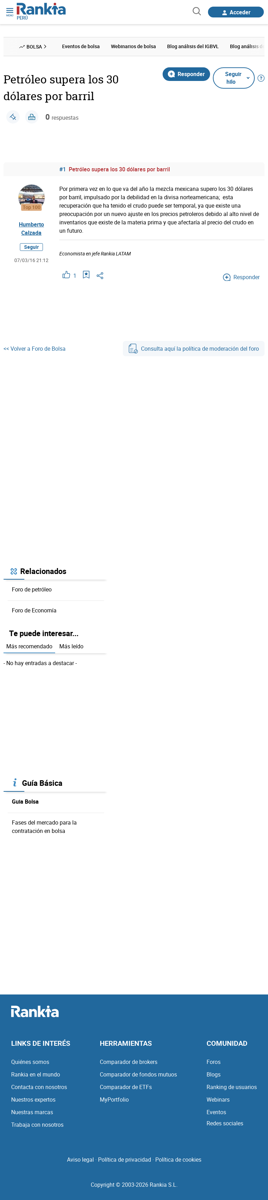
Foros (214, 1062)
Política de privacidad (124, 1159)
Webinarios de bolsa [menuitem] (133, 46)
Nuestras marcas (32, 1112)
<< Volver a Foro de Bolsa (34, 348)
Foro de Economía (34, 610)
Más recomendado (29, 646)
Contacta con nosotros (39, 1087)
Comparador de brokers (128, 1062)
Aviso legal (80, 1159)
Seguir (31, 247)
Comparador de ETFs (126, 1087)
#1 (62, 169)
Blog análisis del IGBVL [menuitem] (193, 46)
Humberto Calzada (31, 229)
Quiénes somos (30, 1062)
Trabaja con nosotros (37, 1124)
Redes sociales (225, 1123)
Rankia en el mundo (35, 1074)
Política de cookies (178, 1159)
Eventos (216, 1112)
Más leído (71, 646)
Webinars (218, 1099)
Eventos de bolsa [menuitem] (81, 46)
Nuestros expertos (33, 1099)
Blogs (214, 1074)
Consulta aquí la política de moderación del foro (193, 348)
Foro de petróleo (32, 589)
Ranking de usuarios (232, 1087)
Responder (186, 74)
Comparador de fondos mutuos (138, 1074)
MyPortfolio (114, 1099)
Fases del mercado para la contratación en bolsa (44, 827)
